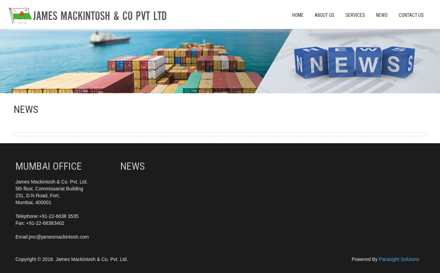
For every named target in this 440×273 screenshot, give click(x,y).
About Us (324, 15)
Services (355, 15)
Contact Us (411, 15)
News (382, 15)
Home (298, 15)
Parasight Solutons (399, 259)
